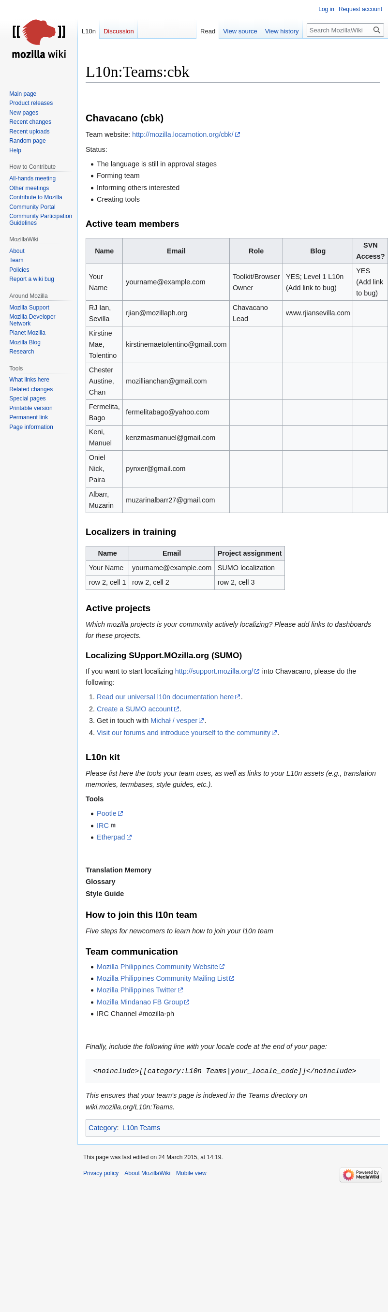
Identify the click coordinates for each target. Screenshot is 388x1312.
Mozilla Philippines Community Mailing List (162, 978)
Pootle (107, 813)
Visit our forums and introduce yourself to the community (183, 733)
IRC (103, 825)
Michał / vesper (173, 720)
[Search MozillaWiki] (345, 30)
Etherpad (111, 837)
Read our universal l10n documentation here (165, 697)
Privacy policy (101, 1173)
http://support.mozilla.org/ (214, 671)
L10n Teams (141, 1128)
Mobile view (191, 1173)
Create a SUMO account (135, 709)
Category (103, 1128)
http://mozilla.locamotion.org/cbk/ (183, 134)
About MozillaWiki (147, 1173)
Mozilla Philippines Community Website (157, 967)
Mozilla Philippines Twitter (137, 990)
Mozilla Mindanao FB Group (140, 1002)
